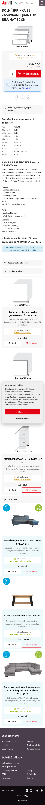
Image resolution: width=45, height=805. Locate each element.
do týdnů (22, 333)
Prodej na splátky (33, 745)
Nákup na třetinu (33, 749)
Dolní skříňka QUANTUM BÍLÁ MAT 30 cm (22, 460)
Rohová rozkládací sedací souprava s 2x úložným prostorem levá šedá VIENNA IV (22, 690)
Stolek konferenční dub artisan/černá (23, 615)
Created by (22, 795)
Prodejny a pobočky (9, 741)
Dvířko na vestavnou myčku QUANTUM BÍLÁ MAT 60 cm (22, 313)
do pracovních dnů (22, 561)
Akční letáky (31, 774)
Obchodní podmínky (9, 770)
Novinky (30, 741)
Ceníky (29, 770)
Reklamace (6, 778)
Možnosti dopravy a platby (11, 763)
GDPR (4, 774)
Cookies (30, 778)
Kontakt (5, 745)
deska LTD (17, 142)
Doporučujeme (7, 749)
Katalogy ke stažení (9, 767)
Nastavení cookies (22, 418)
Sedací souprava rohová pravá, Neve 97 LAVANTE (22, 542)
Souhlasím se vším (22, 412)
